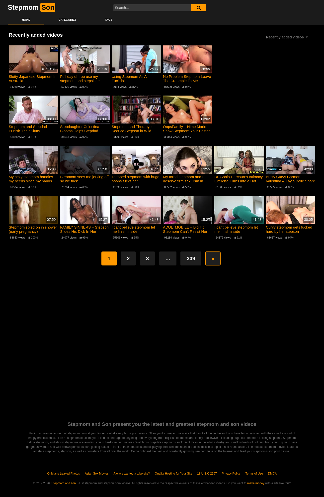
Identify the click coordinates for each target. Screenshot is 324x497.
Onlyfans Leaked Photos (63, 473)
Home (26, 19)
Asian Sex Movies (96, 473)
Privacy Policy (231, 473)
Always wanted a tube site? (132, 473)
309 (191, 258)
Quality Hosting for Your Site (173, 473)
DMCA (272, 473)
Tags (108, 19)
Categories (68, 19)
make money (255, 483)
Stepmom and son (64, 483)
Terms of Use (254, 473)
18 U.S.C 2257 (207, 473)
